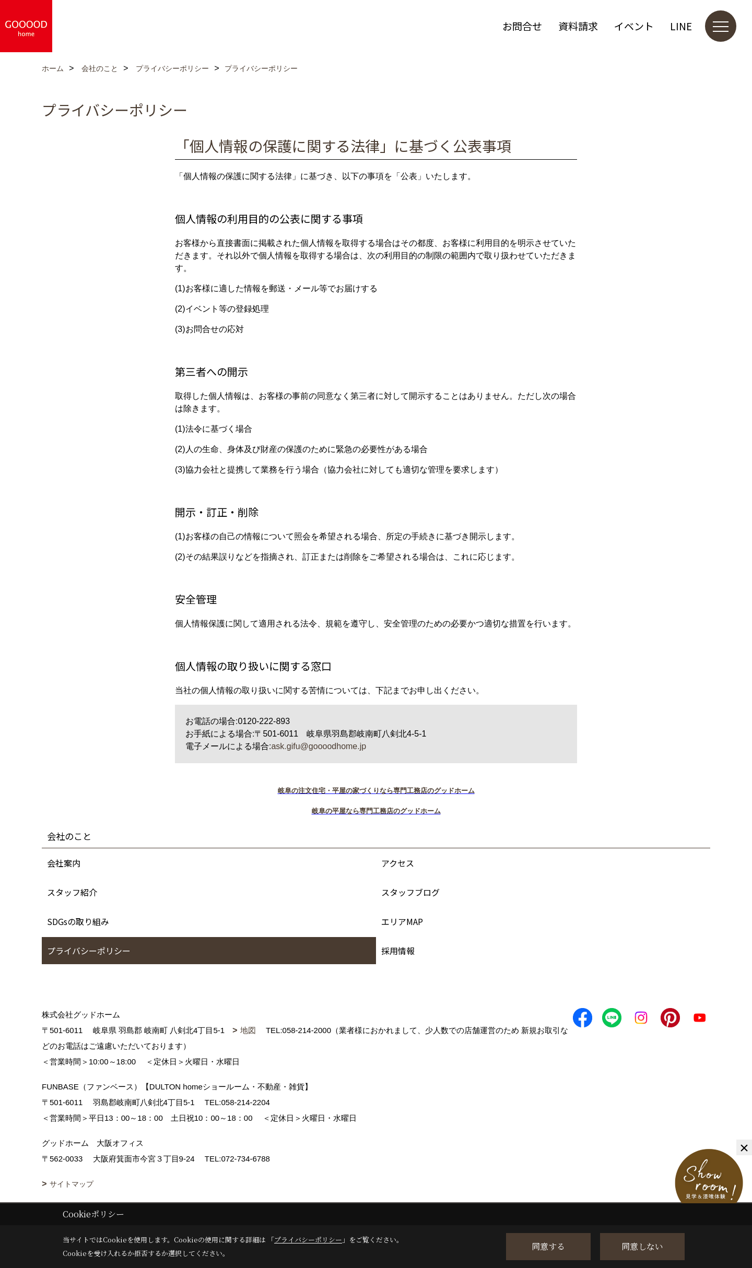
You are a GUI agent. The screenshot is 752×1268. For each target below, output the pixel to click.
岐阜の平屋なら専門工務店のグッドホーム (376, 811)
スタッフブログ (410, 892)
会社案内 (63, 863)
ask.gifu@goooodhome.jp (318, 746)
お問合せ (522, 26)
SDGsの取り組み (78, 921)
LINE (681, 26)
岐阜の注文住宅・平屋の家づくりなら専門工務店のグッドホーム (376, 791)
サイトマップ (71, 1184)
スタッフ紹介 (72, 892)
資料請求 (578, 26)
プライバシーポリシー (89, 950)
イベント (634, 26)
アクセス (397, 863)
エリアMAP (402, 921)
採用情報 (398, 950)
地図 (248, 1030)
